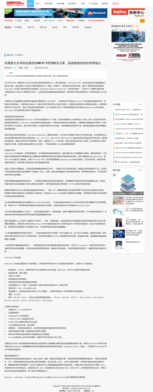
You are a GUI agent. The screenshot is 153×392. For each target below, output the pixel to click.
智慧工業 (30, 27)
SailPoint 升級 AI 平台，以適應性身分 (128, 110)
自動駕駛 (37, 20)
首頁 (30, 4)
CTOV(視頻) (93, 4)
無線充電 (43, 27)
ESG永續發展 (49, 20)
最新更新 (8, 27)
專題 (83, 4)
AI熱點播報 (9, 20)
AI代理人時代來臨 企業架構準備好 (127, 162)
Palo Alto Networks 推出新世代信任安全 (129, 153)
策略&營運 (49, 4)
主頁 (16, 55)
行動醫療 (81, 20)
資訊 (38, 4)
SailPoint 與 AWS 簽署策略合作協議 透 (128, 148)
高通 (14, 68)
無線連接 (88, 27)
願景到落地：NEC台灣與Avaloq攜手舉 (128, 143)
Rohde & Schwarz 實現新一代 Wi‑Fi (127, 124)
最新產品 (105, 4)
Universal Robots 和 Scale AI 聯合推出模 (129, 129)
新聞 (20, 55)
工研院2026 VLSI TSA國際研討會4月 (129, 133)
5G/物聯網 (18, 27)
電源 (64, 27)
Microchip (70, 20)
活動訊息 (115, 4)
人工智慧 (18, 20)
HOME (141, 104)
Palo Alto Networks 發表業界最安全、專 (129, 114)
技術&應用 (73, 4)
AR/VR (60, 20)
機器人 (27, 20)
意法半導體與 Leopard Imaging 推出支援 (129, 119)
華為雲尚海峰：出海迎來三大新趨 (126, 138)
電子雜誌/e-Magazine (96, 20)
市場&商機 (60, 4)
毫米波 (54, 27)
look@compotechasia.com (80, 388)
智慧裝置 (75, 27)
